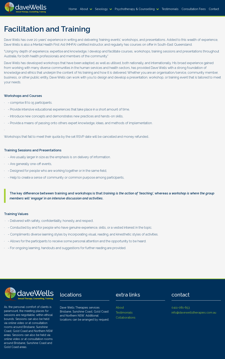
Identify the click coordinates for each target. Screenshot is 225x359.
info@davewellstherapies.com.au (194, 312)
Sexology (101, 9)
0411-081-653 (181, 307)
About (84, 9)
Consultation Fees (194, 9)
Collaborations (125, 317)
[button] (86, 9)
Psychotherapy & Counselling (135, 9)
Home (73, 9)
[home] (25, 8)
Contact (214, 9)
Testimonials (170, 9)
